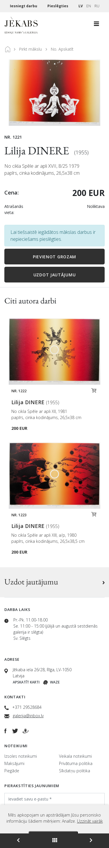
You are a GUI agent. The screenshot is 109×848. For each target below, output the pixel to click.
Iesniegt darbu (24, 5)
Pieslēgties (58, 5)
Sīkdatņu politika (74, 770)
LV (80, 5)
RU (96, 5)
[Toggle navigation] (96, 25)
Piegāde (11, 770)
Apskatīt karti (26, 682)
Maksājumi (14, 763)
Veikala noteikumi (75, 756)
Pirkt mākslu (30, 49)
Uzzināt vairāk (90, 821)
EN (88, 5)
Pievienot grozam (54, 256)
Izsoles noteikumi (20, 756)
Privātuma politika (75, 763)
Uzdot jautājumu (54, 275)
